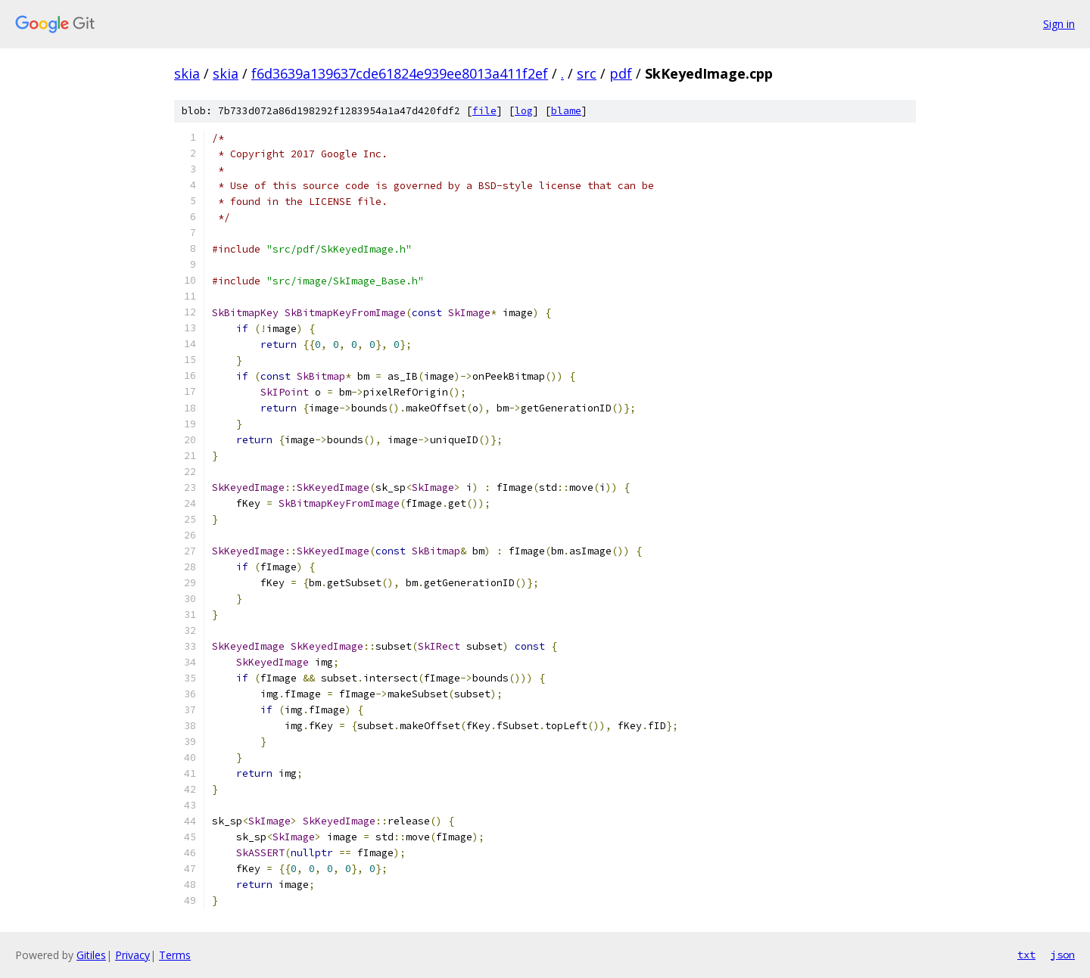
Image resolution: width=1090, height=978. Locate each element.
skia (187, 73)
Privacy (132, 955)
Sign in (1059, 24)
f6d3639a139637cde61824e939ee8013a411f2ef (399, 73)
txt (1026, 954)
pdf (620, 73)
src (586, 73)
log (524, 110)
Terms (175, 955)
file (484, 110)
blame (566, 110)
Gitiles (91, 955)
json (1063, 954)
